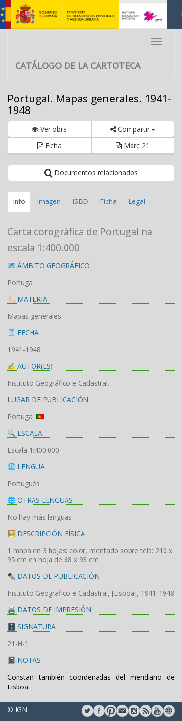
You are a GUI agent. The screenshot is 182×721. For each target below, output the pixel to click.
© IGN (17, 709)
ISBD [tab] (80, 201)
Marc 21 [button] (132, 145)
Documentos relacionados (91, 172)
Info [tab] (19, 201)
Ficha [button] (49, 145)
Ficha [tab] (108, 201)
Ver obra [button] (49, 129)
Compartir (132, 129)
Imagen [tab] (49, 201)
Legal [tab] (136, 201)
